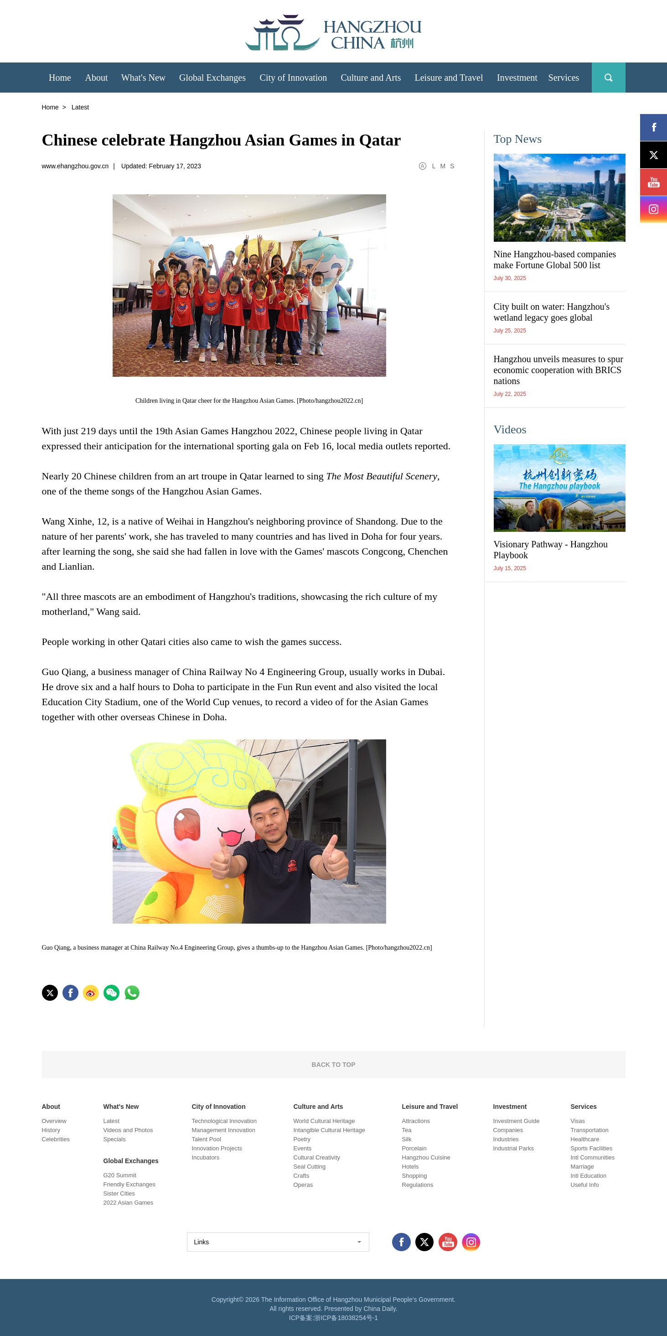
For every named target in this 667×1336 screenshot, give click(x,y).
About (51, 1106)
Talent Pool (206, 1139)
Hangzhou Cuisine (426, 1157)
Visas (578, 1121)
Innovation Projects (217, 1148)
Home (50, 107)
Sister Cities (119, 1193)
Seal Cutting (310, 1166)
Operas (303, 1184)
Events (303, 1148)
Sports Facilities (592, 1148)
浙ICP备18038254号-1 (346, 1317)
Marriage (582, 1166)
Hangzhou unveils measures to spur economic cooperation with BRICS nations (558, 370)
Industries (506, 1139)
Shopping (414, 1175)
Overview (54, 1121)
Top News (518, 139)
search (609, 77)
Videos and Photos (128, 1130)
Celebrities (56, 1139)
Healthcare (585, 1139)
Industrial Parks (513, 1148)
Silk (407, 1139)
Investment (510, 1106)
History (51, 1130)
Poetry (302, 1139)
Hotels (410, 1166)
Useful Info (585, 1184)
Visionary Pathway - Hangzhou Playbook (551, 549)
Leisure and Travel (430, 1106)
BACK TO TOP (334, 1064)
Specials (114, 1139)
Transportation (590, 1130)
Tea (407, 1130)
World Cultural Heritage (324, 1121)
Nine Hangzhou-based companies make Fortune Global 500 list (555, 259)
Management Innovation (223, 1130)
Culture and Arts (318, 1106)
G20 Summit (119, 1175)
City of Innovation (219, 1106)
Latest (111, 1121)
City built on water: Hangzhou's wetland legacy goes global (552, 312)
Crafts (302, 1175)
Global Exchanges (131, 1160)
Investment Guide (516, 1121)
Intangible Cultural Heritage (330, 1130)
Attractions (416, 1121)
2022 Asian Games (128, 1202)
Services (584, 1106)
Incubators (206, 1157)
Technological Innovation (224, 1121)
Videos (510, 429)
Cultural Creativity (317, 1157)
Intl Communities (593, 1157)
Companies (508, 1130)
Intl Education (589, 1175)
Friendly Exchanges (129, 1184)
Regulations (418, 1184)
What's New (121, 1106)
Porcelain (414, 1148)
